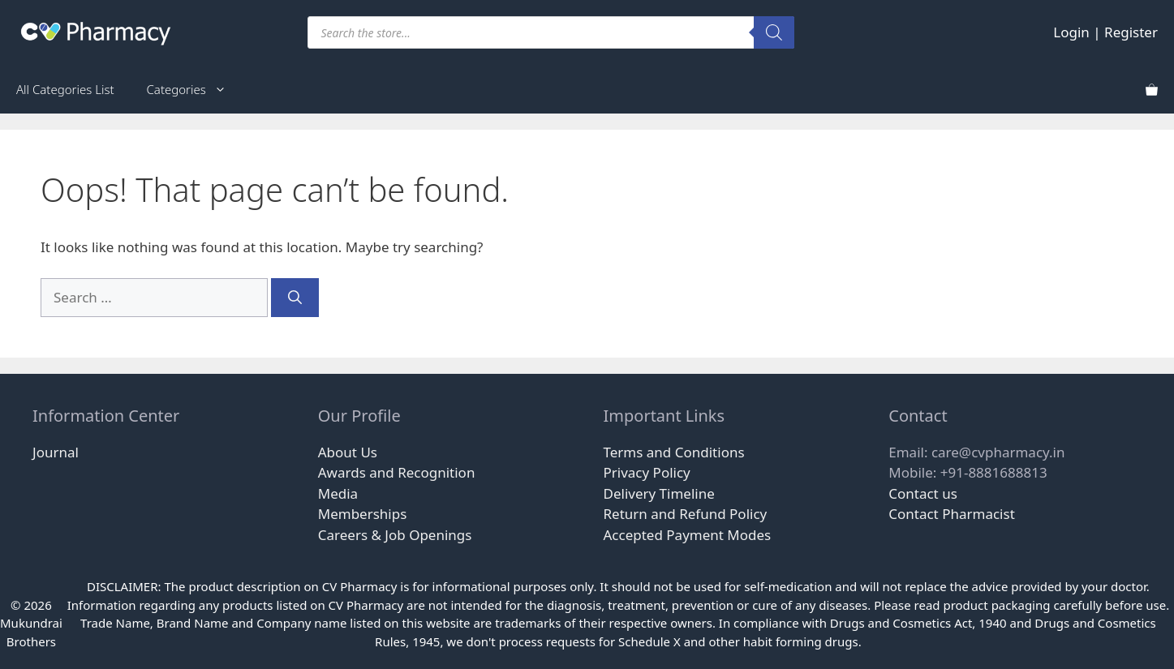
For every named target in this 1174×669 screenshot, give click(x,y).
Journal (55, 452)
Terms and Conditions (674, 452)
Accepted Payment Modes (688, 534)
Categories (195, 89)
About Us (347, 452)
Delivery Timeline (659, 493)
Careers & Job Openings (395, 534)
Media (338, 493)
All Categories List (65, 89)
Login (1071, 32)
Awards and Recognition (396, 472)
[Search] (774, 32)
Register (1131, 32)
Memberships (362, 513)
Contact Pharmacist (951, 513)
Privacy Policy (647, 472)
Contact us (922, 493)
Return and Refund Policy (686, 513)
